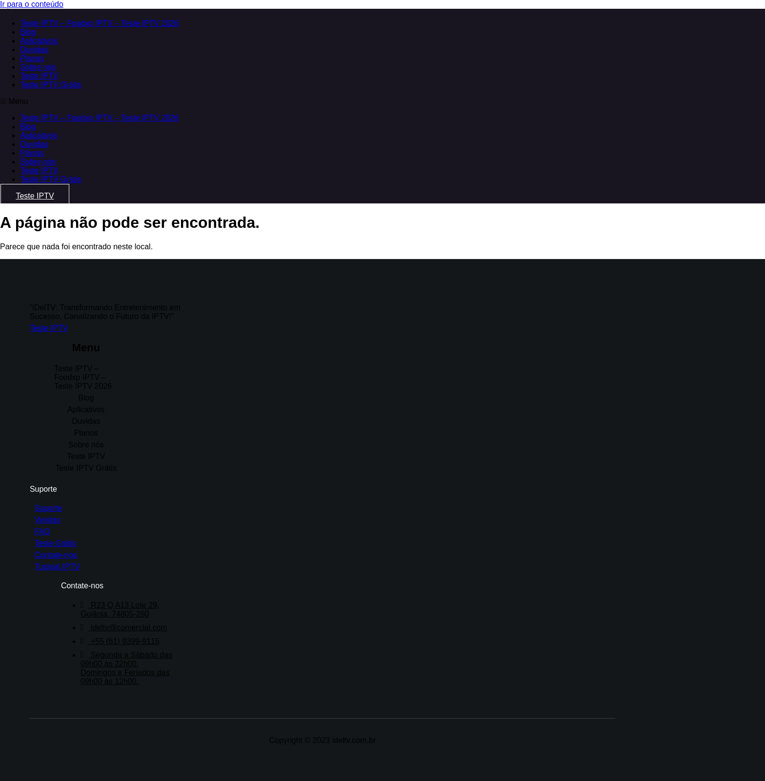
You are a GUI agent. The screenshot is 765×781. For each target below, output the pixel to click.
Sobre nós (37, 67)
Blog (27, 32)
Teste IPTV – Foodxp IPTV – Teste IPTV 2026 (99, 23)
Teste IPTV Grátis (50, 84)
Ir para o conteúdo (31, 4)
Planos (31, 58)
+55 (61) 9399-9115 (121, 635)
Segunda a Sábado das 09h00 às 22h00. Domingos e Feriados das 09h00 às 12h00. (128, 662)
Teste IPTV (39, 76)
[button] (243, 101)
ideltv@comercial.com (125, 622)
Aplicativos (38, 41)
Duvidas (34, 49)
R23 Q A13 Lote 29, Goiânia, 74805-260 (121, 603)
